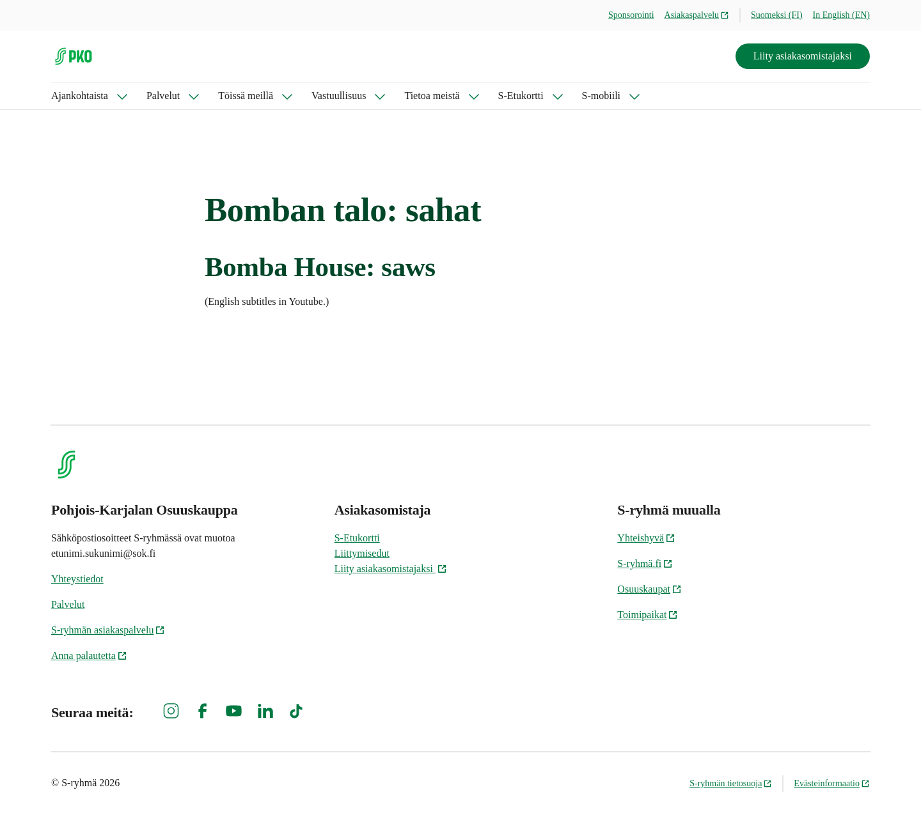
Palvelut (163, 95)
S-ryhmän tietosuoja (730, 783)
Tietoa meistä (431, 95)
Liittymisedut (362, 553)
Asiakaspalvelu (697, 15)
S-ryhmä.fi (645, 563)
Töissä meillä (245, 95)
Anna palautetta (89, 655)
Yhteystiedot (77, 578)
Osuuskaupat (649, 589)
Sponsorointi (631, 15)
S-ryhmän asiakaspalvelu (108, 630)
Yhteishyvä (646, 537)
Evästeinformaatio (832, 783)
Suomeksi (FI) (777, 15)
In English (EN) (841, 15)
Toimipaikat (647, 614)
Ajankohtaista (79, 95)
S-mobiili (601, 95)
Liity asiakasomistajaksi (802, 55)
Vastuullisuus (338, 95)
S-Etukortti (521, 95)
